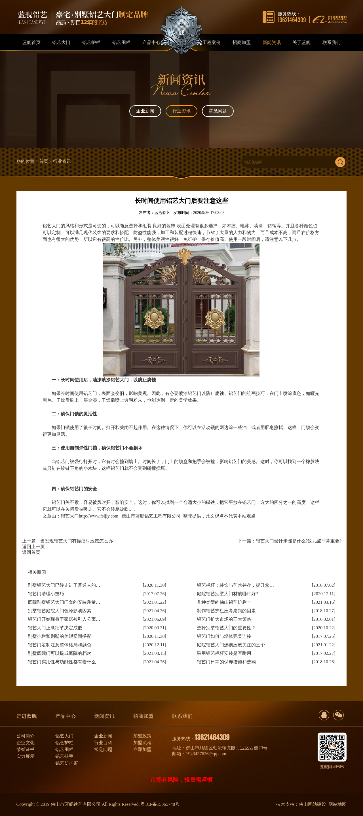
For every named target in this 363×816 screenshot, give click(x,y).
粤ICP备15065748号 (160, 804)
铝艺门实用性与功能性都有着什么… (64, 661)
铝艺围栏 (64, 749)
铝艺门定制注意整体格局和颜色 (59, 644)
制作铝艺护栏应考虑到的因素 (226, 610)
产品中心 (65, 716)
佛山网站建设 (312, 804)
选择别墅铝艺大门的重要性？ (226, 627)
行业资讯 (181, 110)
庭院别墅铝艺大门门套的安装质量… (64, 602)
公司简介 (25, 735)
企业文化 (25, 742)
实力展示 (25, 756)
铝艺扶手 (64, 756)
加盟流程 (142, 742)
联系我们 (182, 716)
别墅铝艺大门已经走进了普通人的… (64, 585)
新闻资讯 (104, 716)
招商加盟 (143, 716)
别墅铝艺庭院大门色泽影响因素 (59, 610)
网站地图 (337, 804)
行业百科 (103, 742)
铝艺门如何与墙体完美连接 (224, 636)
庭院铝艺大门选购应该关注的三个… (233, 644)
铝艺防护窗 (66, 763)
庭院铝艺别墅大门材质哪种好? (227, 593)
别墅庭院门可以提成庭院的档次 (59, 653)
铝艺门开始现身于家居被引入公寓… (64, 619)
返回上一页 (33, 546)
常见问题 (218, 110)
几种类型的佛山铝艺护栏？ (224, 602)
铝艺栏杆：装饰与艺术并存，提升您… (235, 585)
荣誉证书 (25, 749)
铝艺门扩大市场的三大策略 (224, 619)
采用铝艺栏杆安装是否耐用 (224, 653)
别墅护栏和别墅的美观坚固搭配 (59, 636)
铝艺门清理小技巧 (46, 593)
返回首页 (31, 552)
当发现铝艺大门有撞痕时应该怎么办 (76, 541)
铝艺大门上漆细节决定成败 (55, 627)
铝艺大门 (64, 735)
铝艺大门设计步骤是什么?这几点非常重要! (298, 541)
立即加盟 (142, 749)
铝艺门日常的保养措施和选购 (226, 661)
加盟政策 (142, 735)
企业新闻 (145, 110)
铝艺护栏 (64, 742)
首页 (43, 161)
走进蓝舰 (26, 716)
